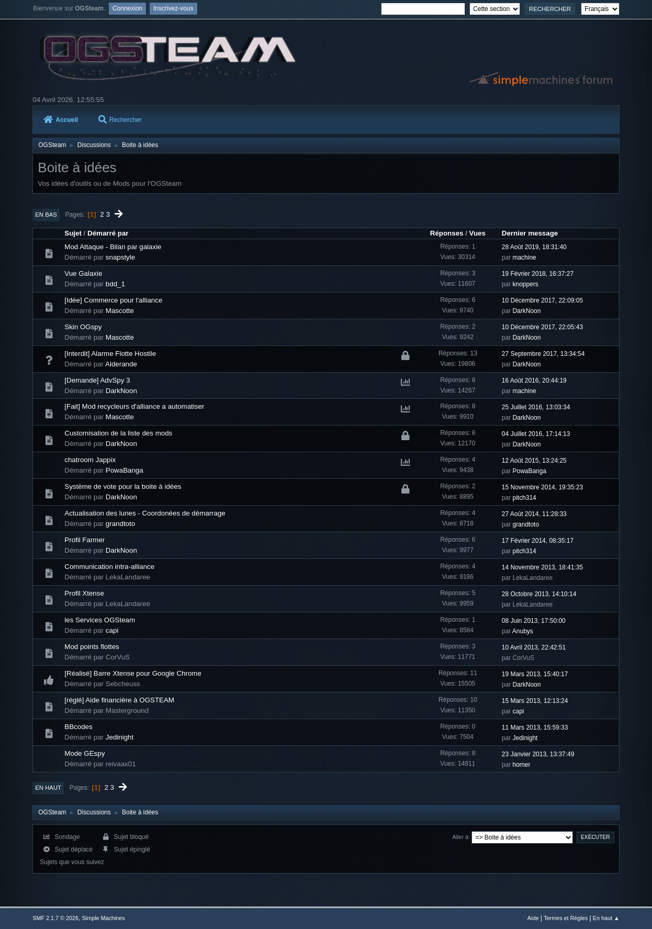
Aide (533, 918)
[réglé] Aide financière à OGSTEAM (119, 700)
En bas (46, 214)
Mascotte (120, 311)
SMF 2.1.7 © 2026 (55, 918)
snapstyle (120, 257)
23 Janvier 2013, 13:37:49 (538, 754)
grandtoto (120, 524)
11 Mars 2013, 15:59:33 (535, 727)
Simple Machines (103, 918)
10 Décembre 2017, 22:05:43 (542, 327)
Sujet (73, 233)
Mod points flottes (91, 647)
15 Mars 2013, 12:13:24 (535, 700)
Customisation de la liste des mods (118, 433)
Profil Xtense (84, 593)
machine (524, 257)
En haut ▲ (606, 918)
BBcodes (78, 727)
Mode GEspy (84, 753)
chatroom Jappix (90, 460)
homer (521, 764)
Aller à (461, 837)
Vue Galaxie (83, 273)
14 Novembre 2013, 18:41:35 (542, 567)
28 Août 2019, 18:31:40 (534, 247)
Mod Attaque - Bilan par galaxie (112, 247)
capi (112, 630)
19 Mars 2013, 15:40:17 (535, 674)
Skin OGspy (83, 327)
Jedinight (119, 737)
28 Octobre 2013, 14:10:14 (539, 594)
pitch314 (524, 497)
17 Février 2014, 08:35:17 (538, 540)
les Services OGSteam (99, 620)
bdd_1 (115, 284)
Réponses (447, 233)
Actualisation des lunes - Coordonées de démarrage (144, 513)
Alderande (121, 364)
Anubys (522, 631)
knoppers (525, 284)
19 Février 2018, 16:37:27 (538, 273)
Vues (477, 233)
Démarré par (108, 233)
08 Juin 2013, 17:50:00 (534, 620)
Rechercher (120, 120)
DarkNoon (526, 311)
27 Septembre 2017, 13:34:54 (543, 353)
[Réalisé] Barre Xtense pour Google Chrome (132, 673)
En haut (48, 788)
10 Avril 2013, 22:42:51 (534, 647)
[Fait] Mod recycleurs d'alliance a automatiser (134, 406)
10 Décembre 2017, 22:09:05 (542, 300)
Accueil (60, 120)
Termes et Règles (566, 918)
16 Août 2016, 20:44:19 (534, 380)
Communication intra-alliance (109, 566)
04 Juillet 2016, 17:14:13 (536, 434)
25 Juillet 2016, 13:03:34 (536, 407)
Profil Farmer (84, 540)
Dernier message (530, 233)
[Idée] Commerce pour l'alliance (113, 300)
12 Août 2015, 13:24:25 (534, 460)
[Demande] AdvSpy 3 (97, 380)
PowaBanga (124, 470)
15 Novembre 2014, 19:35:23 (542, 487)
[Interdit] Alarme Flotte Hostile (110, 353)
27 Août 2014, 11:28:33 (534, 514)
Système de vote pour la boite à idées (122, 486)
